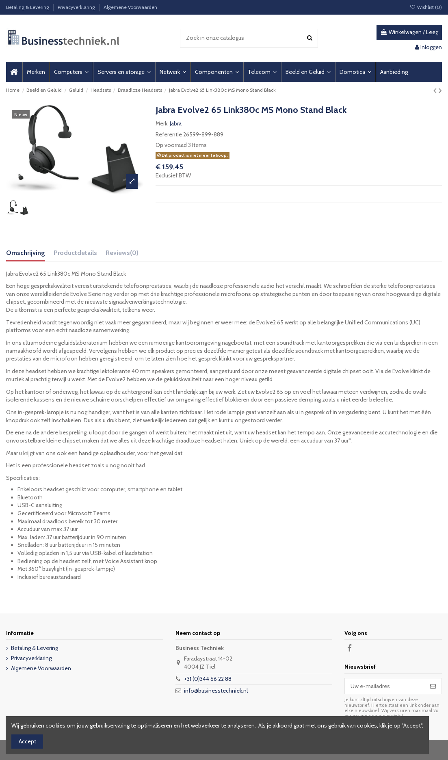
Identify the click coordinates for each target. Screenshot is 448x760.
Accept (27, 741)
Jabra (176, 123)
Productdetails (75, 253)
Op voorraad (171, 145)
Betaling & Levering (28, 7)
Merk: (162, 123)
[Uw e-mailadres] (384, 686)
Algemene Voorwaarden (130, 7)
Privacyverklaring (77, 7)
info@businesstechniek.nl (216, 690)
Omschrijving (25, 253)
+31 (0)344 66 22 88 (208, 678)
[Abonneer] (433, 686)
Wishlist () (426, 7)
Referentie (169, 134)
